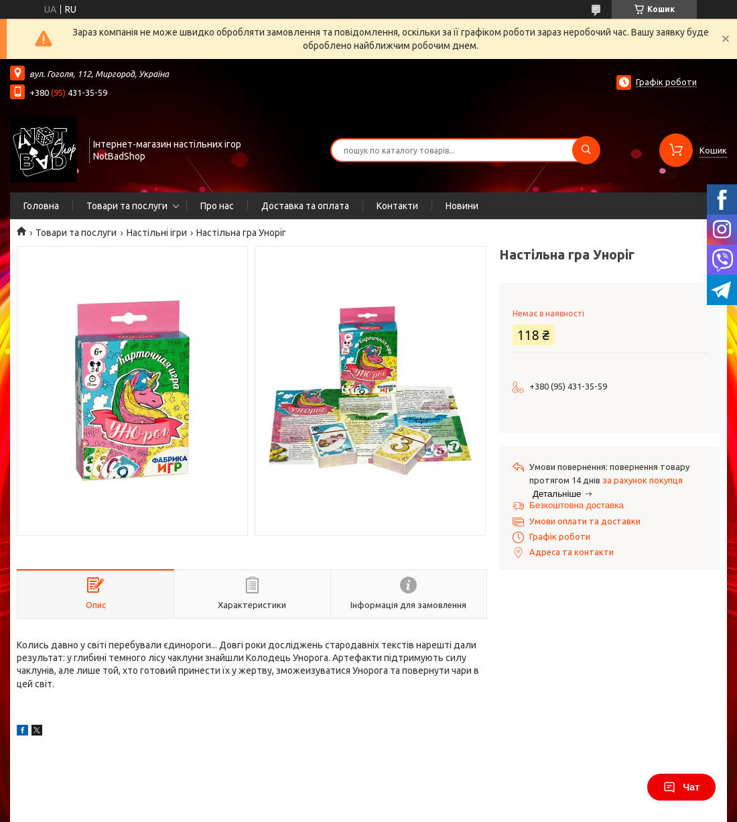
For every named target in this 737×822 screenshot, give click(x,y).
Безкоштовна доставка (576, 505)
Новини (462, 206)
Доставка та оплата (305, 206)
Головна (41, 206)
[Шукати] (586, 150)
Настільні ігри (157, 232)
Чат (681, 787)
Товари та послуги (127, 206)
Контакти (397, 206)
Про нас (217, 206)
